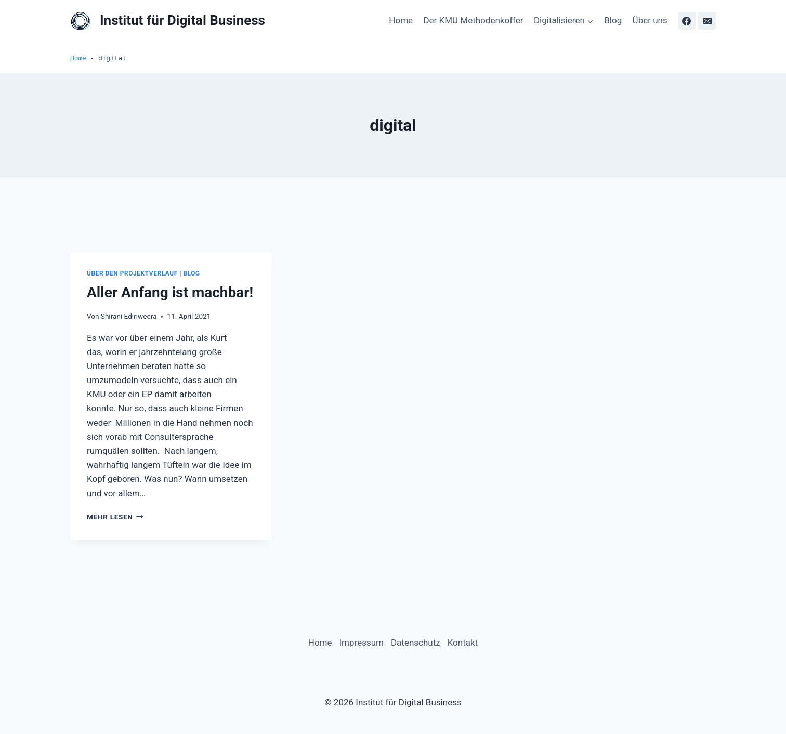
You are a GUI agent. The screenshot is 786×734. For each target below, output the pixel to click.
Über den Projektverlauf (132, 273)
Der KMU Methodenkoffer (473, 20)
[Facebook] (687, 21)
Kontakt (463, 642)
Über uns (650, 20)
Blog (613, 20)
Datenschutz (415, 642)
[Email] (707, 21)
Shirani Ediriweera (129, 316)
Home (401, 20)
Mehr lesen (115, 517)
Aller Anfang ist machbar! (170, 292)
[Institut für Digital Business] (167, 21)
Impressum (361, 642)
